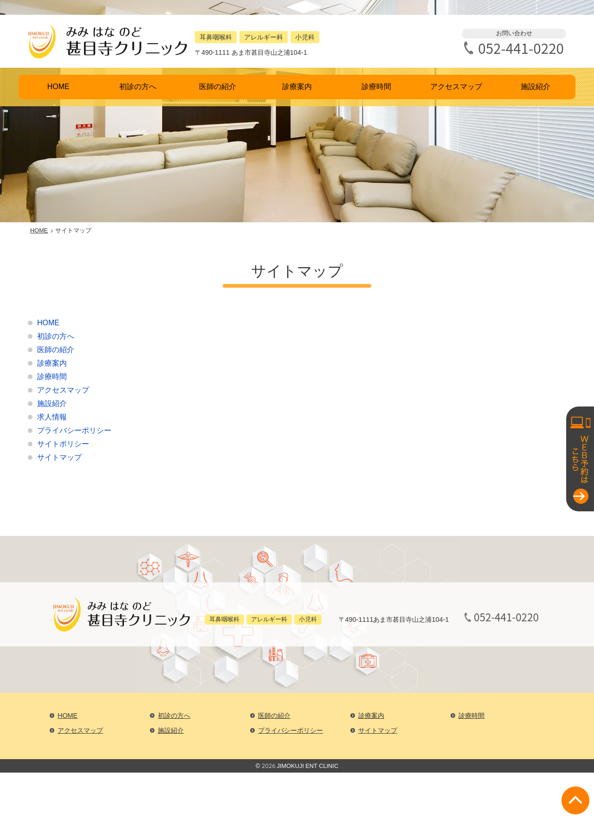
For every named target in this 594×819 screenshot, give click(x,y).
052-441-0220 (521, 48)
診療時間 (376, 86)
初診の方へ (137, 86)
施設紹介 (535, 86)
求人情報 (52, 417)
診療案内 (297, 86)
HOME (58, 86)
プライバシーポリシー (74, 430)
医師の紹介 (217, 86)
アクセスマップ (456, 86)
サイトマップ (59, 457)
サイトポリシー (63, 444)
